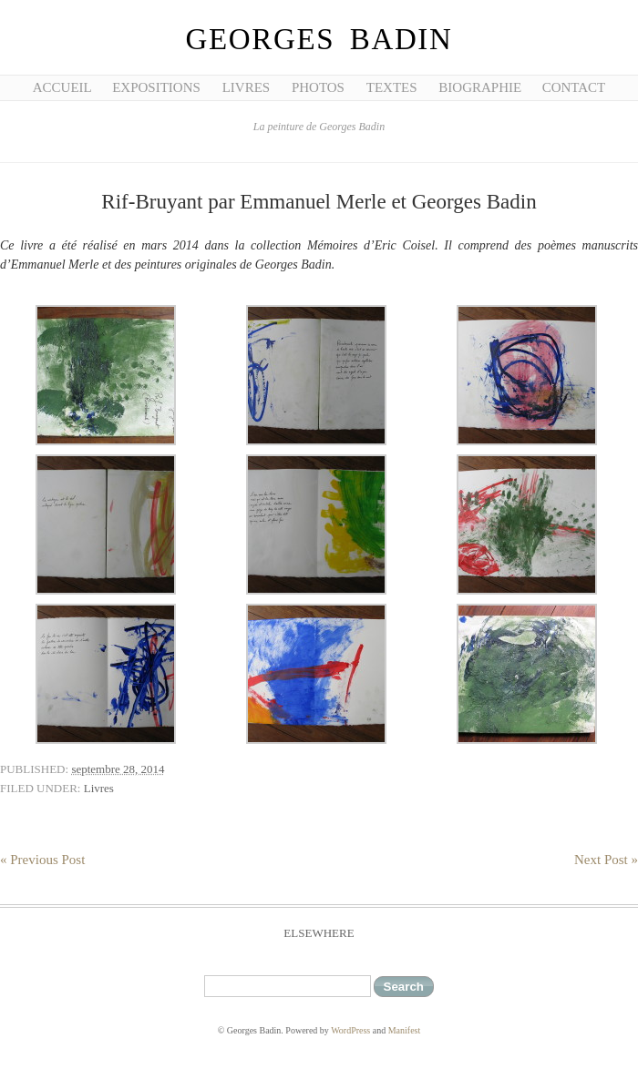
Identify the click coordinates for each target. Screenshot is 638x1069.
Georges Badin (319, 39)
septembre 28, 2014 (117, 769)
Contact (574, 87)
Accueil (62, 87)
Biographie (479, 87)
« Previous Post (42, 859)
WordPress (350, 1030)
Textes (391, 87)
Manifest (404, 1030)
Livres (246, 87)
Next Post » (606, 859)
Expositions (156, 87)
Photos (318, 87)
